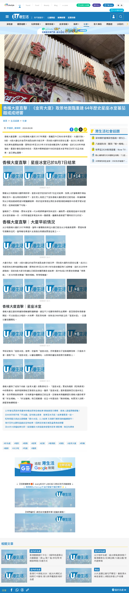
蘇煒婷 (17, 125)
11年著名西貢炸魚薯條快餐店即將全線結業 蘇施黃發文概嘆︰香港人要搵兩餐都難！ (42, 408)
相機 (26, 441)
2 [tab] (61, 30)
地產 (26, 446)
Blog (56, 5)
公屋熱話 (51, 18)
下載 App (109, 5)
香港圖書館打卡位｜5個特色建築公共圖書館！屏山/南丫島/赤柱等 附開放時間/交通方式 (46, 555)
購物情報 (49, 24)
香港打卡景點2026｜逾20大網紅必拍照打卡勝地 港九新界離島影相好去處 (46, 574)
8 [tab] (64, 33)
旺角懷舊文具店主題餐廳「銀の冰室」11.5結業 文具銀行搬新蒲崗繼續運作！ (39, 416)
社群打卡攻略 (84, 5)
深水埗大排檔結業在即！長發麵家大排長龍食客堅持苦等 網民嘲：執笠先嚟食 (39, 424)
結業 (34, 441)
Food (37, 5)
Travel (28, 5)
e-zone (65, 5)
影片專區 (98, 24)
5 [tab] (69, 30)
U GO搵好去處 (118, 10)
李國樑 (10, 125)
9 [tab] (66, 33)
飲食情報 (63, 24)
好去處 (7, 441)
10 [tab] (69, 33)
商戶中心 (97, 5)
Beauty (46, 5)
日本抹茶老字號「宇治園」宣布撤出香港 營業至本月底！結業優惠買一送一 (39, 412)
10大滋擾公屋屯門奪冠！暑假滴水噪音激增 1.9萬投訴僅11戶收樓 (110, 572)
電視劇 (52, 441)
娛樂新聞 (61, 18)
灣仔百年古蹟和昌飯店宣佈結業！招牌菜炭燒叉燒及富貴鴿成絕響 (34, 420)
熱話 (97, 567)
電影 (17, 441)
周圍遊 (109, 24)
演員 (62, 441)
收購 (83, 441)
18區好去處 (122, 24)
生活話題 (15, 118)
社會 (86, 24)
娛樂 (76, 24)
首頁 (5, 118)
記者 (43, 441)
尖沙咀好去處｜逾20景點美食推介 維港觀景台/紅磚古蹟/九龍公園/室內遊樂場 (110, 555)
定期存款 (71, 18)
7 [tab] (61, 33)
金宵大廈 (72, 441)
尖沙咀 (16, 446)
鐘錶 (7, 446)
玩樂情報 (35, 24)
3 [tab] (64, 30)
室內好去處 (35, 548)
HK (20, 5)
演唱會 (10, 24)
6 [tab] (71, 30)
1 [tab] (59, 30)
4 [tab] (66, 30)
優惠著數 (21, 24)
